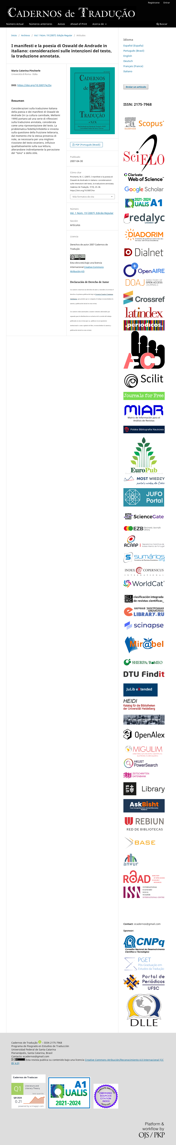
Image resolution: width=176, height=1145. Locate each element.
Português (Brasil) (133, 50)
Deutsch (128, 61)
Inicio (14, 35)
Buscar (162, 24)
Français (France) (133, 66)
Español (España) (133, 45)
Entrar (166, 2)
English (127, 55)
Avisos (61, 24)
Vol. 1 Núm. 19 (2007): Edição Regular (53, 35)
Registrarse (154, 2)
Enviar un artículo (136, 86)
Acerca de (98, 24)
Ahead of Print (78, 24)
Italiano (127, 71)
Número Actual (15, 24)
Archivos (25, 35)
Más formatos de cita (83, 196)
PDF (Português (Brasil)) (87, 144)
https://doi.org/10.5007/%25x (34, 85)
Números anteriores (40, 24)
